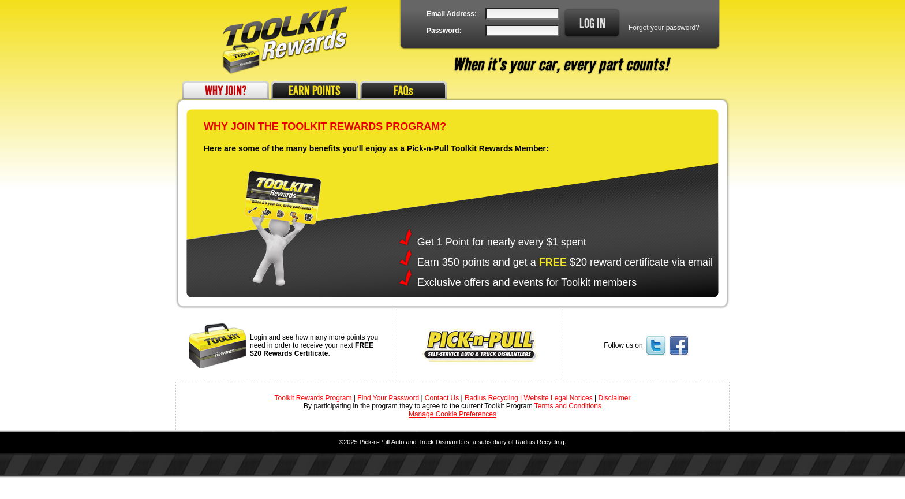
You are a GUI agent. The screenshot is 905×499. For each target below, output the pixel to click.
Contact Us (442, 398)
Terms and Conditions (567, 406)
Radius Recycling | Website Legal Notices (529, 398)
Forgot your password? (664, 28)
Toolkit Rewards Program (312, 398)
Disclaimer (614, 398)
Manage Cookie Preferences (452, 414)
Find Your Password (388, 398)
